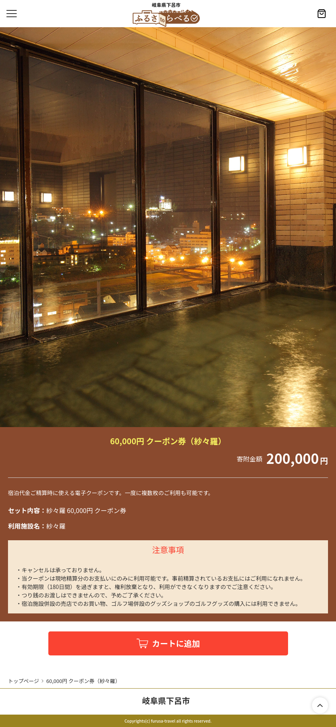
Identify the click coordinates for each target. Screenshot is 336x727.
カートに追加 (176, 643)
